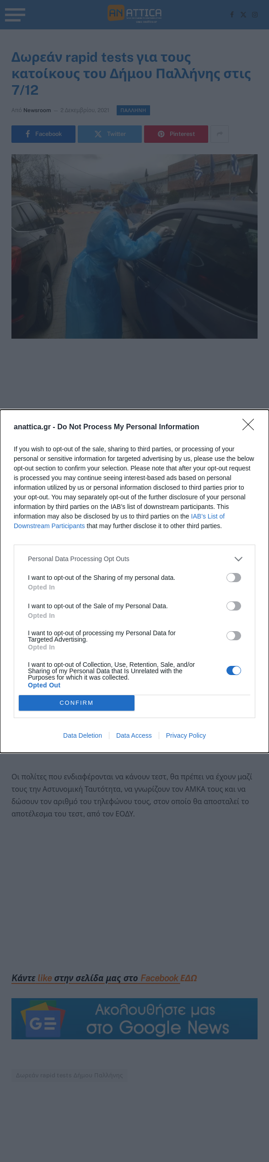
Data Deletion (82, 735)
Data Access (134, 735)
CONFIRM (76, 702)
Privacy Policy (186, 735)
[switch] (233, 577)
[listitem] (134, 559)
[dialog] (134, 581)
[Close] (251, 427)
